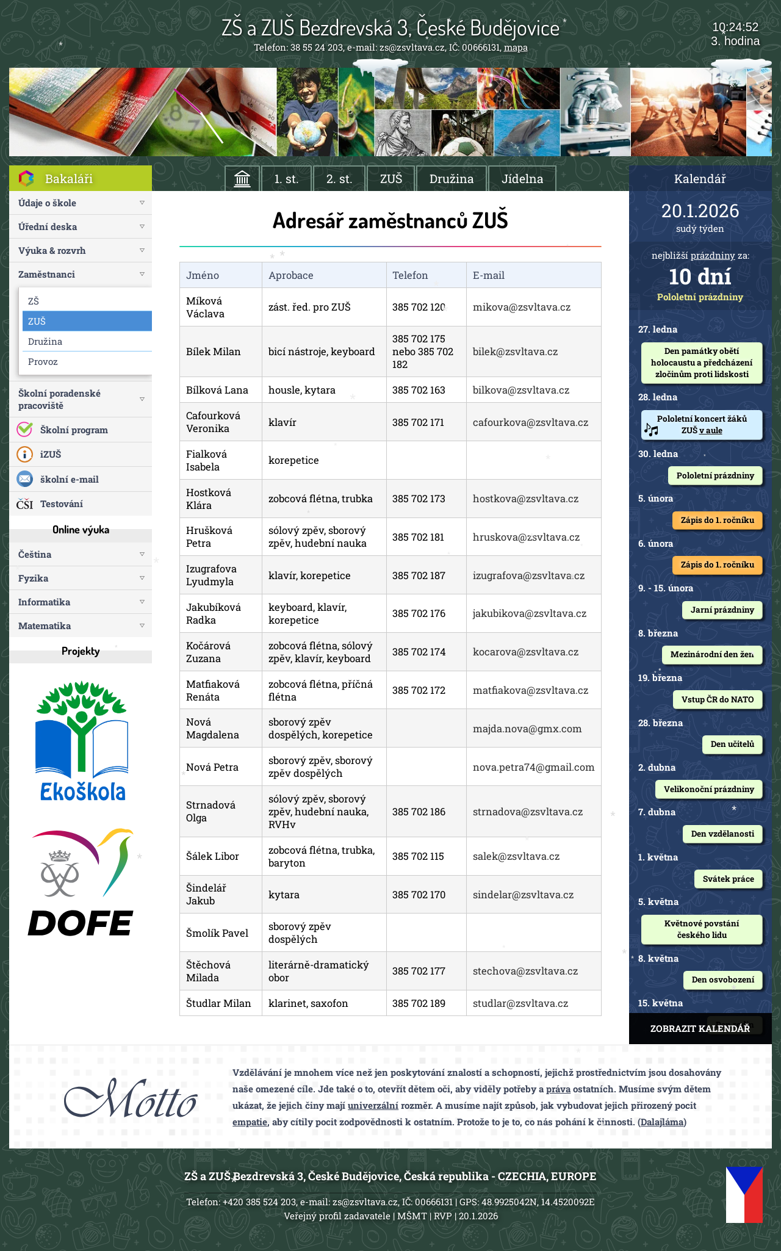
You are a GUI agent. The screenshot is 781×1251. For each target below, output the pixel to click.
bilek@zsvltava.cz (515, 351)
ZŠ (33, 301)
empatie (249, 1122)
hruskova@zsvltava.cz (526, 536)
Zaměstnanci (46, 274)
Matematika (44, 625)
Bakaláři (69, 178)
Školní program (74, 430)
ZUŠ (391, 178)
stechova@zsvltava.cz (525, 970)
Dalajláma (662, 1122)
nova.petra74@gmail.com (534, 766)
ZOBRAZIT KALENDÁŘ (700, 1028)
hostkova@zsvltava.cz (525, 498)
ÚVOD (243, 178)
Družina (452, 178)
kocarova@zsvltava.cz (525, 651)
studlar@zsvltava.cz (520, 1003)
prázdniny (713, 255)
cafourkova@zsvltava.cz (530, 422)
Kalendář (700, 178)
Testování (61, 503)
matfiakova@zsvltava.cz (530, 689)
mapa (516, 47)
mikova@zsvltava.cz (521, 306)
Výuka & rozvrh (52, 250)
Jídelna (523, 178)
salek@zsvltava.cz (516, 855)
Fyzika (33, 578)
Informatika (44, 602)
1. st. (287, 178)
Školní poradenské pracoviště (59, 399)
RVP (443, 1216)
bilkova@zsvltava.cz (521, 389)
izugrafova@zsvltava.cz (529, 575)
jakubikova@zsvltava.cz (529, 613)
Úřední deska (47, 226)
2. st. (339, 178)
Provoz (43, 361)
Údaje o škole (47, 202)
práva (558, 1089)
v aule (710, 430)
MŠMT (412, 1216)
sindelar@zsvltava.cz (523, 894)
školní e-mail (69, 479)
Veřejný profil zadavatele (337, 1216)
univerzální (373, 1105)
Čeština (34, 554)
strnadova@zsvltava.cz (528, 811)
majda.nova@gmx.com (527, 728)
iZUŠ (50, 454)
